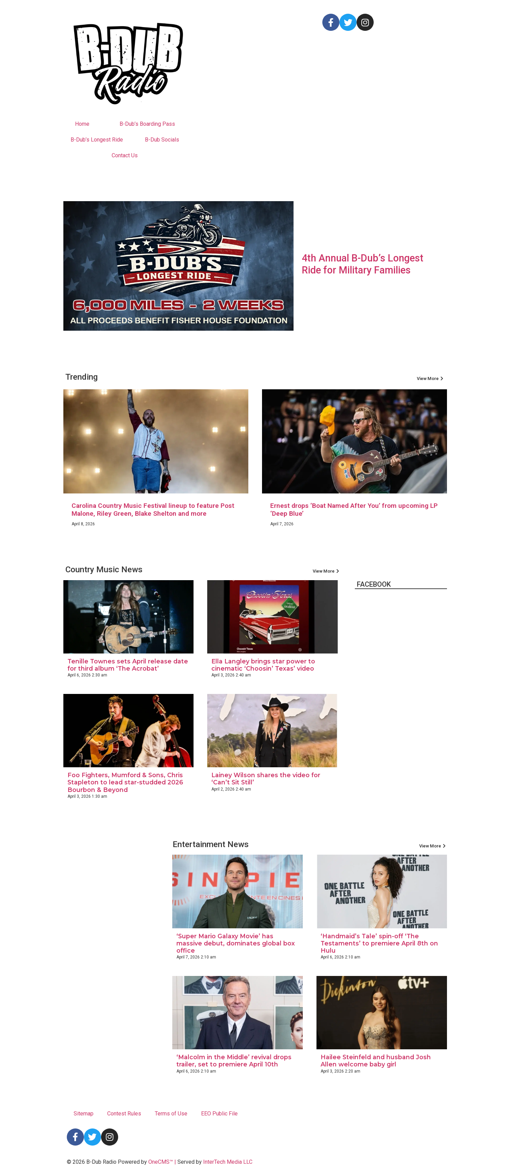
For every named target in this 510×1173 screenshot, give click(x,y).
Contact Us (125, 155)
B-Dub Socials (162, 139)
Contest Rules (124, 1113)
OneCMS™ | (162, 1162)
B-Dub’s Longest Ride (97, 139)
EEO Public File (219, 1113)
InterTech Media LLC (227, 1162)
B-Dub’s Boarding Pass (147, 124)
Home (82, 124)
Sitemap (84, 1113)
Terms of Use (171, 1113)
